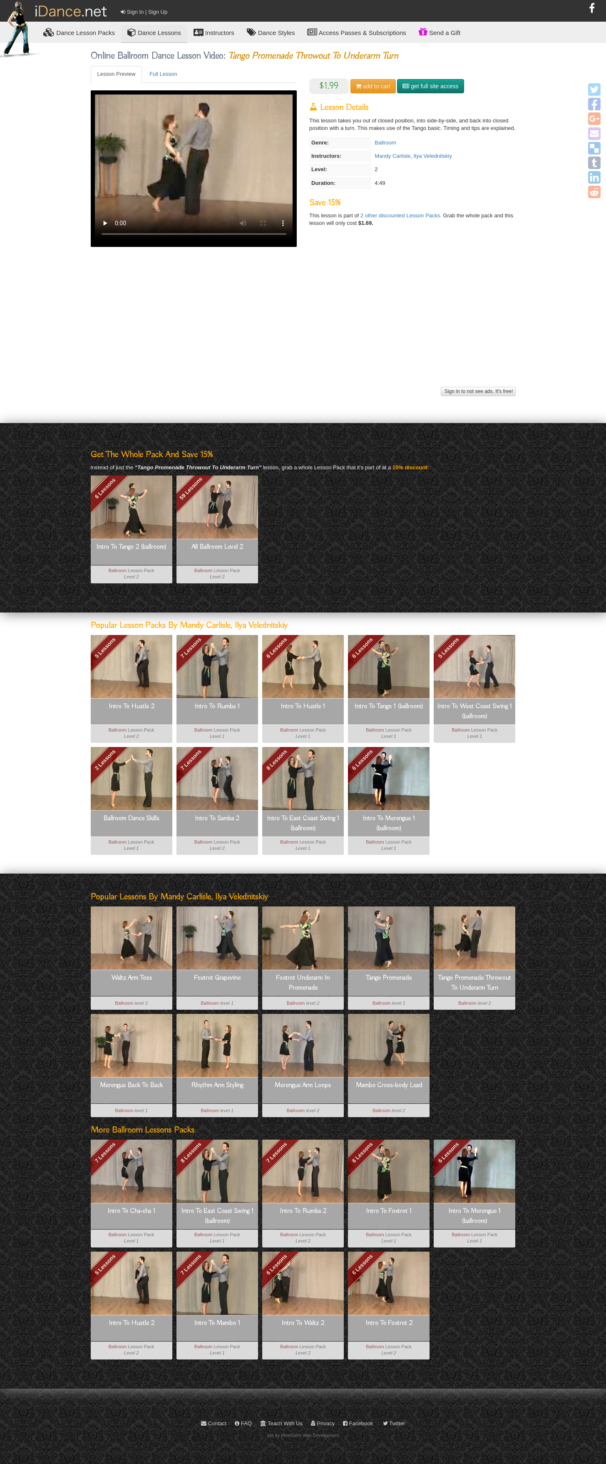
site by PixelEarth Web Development (303, 1435)
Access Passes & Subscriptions (356, 32)
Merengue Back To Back (131, 1085)
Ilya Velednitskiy (432, 156)
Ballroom (385, 142)
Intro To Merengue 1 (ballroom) (389, 823)
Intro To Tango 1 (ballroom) (388, 706)
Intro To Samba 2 (217, 818)
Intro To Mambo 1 (217, 1323)
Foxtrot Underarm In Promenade (303, 983)
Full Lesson (163, 74)
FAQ (243, 1423)
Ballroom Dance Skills (131, 818)
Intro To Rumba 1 (217, 706)
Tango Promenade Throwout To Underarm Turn (474, 983)
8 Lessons (276, 760)
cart (373, 86)
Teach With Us (281, 1423)
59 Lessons (191, 488)
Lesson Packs (79, 32)
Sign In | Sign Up (144, 12)
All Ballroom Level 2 (217, 547)
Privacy (323, 1423)
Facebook (358, 1423)
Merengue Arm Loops (303, 1085)
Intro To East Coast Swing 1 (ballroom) (303, 823)
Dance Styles (271, 32)
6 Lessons (105, 488)
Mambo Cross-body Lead (389, 1085)
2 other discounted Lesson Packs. (401, 215)
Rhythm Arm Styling (217, 1085)
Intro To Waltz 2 (302, 1323)
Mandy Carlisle (392, 156)
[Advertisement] (303, 326)
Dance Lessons (154, 32)
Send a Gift (439, 32)
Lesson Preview (116, 74)
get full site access (430, 86)
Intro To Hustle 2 (131, 706)
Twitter (394, 1423)
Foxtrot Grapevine (217, 978)
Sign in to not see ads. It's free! (478, 391)
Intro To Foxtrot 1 (389, 1211)
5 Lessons (105, 648)
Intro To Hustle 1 (303, 706)
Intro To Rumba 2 (303, 1211)
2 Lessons (105, 760)
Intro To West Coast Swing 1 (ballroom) (474, 711)
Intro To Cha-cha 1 (131, 1211)
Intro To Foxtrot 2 (388, 1323)
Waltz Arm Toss (131, 978)
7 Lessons (191, 648)
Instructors (214, 32)
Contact (213, 1423)
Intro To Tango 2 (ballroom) (131, 547)
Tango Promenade (389, 978)
